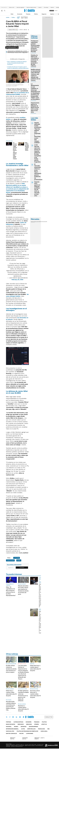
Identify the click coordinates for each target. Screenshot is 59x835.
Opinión (52, 14)
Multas (21, 733)
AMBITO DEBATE (39, 738)
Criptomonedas (10, 560)
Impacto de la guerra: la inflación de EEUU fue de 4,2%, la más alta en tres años (35, 107)
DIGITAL (13, 738)
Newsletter (48, 717)
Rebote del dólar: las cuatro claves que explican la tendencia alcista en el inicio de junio (23, 590)
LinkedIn (16, 717)
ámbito (7, 17)
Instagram (13, 717)
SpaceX (40, 7)
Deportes (23, 726)
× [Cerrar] (17, 47)
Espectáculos (31, 729)
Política (36, 14)
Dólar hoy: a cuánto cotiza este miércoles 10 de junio (11, 693)
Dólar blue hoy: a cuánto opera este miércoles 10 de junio (35, 668)
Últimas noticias (18, 722)
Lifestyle (44, 724)
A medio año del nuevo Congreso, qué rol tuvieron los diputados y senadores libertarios (17, 67)
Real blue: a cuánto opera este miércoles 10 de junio (23, 708)
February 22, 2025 (17, 279)
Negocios (44, 14)
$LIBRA (19, 560)
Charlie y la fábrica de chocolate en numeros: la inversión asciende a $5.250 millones (35, 60)
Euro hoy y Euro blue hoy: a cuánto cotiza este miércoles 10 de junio (35, 694)
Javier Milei (18, 17)
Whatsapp (23, 717)
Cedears (45, 221)
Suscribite (22, 567)
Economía (19, 14)
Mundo (16, 726)
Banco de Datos (10, 724)
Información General (12, 729)
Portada (8, 722)
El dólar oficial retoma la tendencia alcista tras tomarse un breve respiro (11, 669)
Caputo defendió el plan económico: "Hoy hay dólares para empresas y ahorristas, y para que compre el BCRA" (37, 133)
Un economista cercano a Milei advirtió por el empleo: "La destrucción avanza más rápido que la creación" (16, 150)
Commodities (40, 221)
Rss (48, 729)
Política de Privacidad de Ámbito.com (27, 731)
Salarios (52, 7)
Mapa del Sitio (10, 731)
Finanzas (28, 14)
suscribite (52, 10)
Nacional (8, 726)
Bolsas (36, 221)
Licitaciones (29, 733)
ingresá (56, 10)
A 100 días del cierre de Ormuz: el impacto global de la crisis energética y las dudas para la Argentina (37, 153)
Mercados (21, 724)
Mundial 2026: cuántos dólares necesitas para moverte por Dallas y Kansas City (11, 706)
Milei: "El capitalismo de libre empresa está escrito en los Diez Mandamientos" (11, 591)
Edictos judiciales (11, 733)
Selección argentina (20, 7)
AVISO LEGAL (44, 731)
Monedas (33, 221)
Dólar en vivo (11, 7)
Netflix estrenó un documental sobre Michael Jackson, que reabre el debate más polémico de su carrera (35, 75)
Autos (23, 729)
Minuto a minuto (22, 663)
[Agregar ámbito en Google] (12, 29)
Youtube (20, 717)
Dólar (12, 14)
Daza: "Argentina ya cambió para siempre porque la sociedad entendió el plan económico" (17, 63)
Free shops (46, 7)
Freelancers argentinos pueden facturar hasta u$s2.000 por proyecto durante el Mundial (35, 46)
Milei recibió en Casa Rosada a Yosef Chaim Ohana (27, 146)
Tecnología (41, 729)
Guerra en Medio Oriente (31, 7)
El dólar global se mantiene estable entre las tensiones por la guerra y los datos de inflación (23, 695)
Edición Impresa (33, 726)
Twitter (6, 717)
